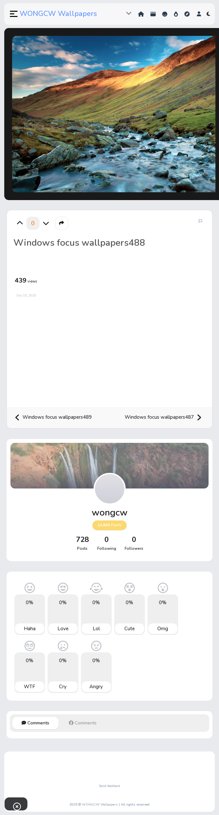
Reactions (164, 14)
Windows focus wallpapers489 (53, 418)
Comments (35, 723)
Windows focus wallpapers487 (163, 418)
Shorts (153, 14)
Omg (162, 628)
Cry (63, 686)
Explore (187, 14)
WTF (29, 686)
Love (63, 628)
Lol (96, 628)
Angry (96, 686)
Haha (30, 628)
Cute (129, 628)
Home (141, 14)
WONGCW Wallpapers (58, 14)
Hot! (176, 14)
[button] (13, 14)
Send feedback (109, 786)
